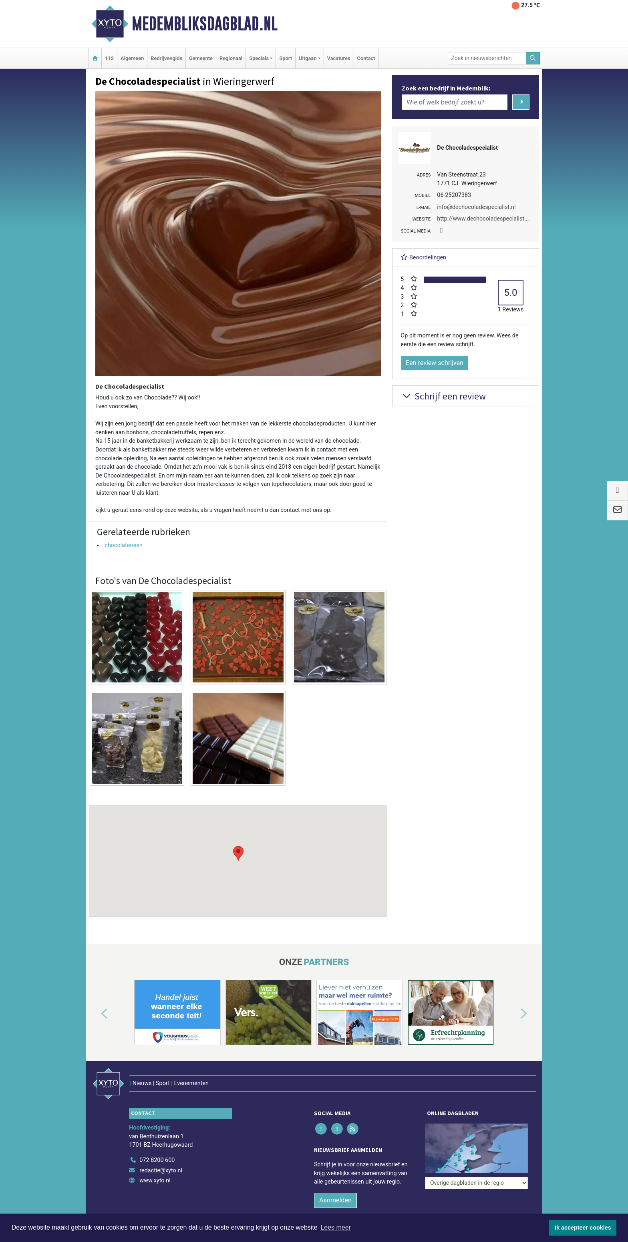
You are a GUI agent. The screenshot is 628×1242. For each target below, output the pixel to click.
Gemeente (201, 58)
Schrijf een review (443, 396)
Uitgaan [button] (307, 58)
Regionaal (230, 58)
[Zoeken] (533, 58)
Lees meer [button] (335, 1227)
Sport (285, 58)
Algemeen (132, 58)
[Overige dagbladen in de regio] (476, 1183)
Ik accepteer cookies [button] (583, 1227)
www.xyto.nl (154, 1180)
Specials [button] (259, 58)
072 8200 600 (157, 1160)
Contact (366, 58)
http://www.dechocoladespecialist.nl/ (485, 218)
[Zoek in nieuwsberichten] (487, 58)
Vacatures (338, 58)
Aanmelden (335, 1200)
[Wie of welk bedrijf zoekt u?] (454, 102)
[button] (238, 853)
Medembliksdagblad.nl (205, 23)
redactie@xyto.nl (160, 1170)
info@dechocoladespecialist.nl (476, 207)
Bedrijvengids (166, 58)
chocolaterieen (124, 545)
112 (109, 58)
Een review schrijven (434, 363)
